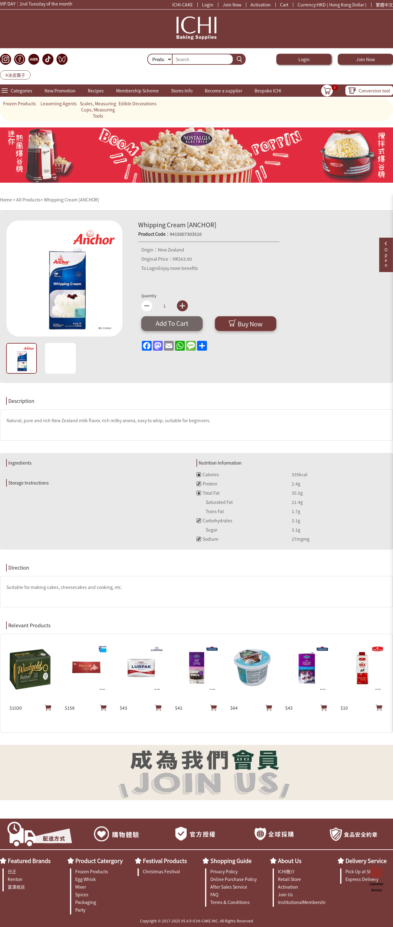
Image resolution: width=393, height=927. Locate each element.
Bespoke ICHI (268, 91)
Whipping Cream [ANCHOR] (71, 200)
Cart (284, 5)
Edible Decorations (138, 103)
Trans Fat (210, 511)
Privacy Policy (224, 871)
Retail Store (289, 879)
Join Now (232, 5)
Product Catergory (99, 861)
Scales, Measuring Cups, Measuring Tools (98, 109)
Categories (21, 91)
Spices (81, 894)
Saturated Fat (214, 502)
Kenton (15, 879)
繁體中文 (384, 5)
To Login (149, 268)
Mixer (80, 887)
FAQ (214, 894)
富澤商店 (16, 887)
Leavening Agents (59, 103)
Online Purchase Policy (233, 879)
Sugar (206, 530)
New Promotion (60, 91)
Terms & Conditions (230, 902)
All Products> (29, 200)
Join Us (285, 894)
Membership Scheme (137, 91)
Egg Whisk (85, 879)
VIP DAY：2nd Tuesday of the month (36, 4)
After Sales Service (228, 887)
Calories (207, 474)
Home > (8, 200)
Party (80, 910)
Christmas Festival (161, 871)
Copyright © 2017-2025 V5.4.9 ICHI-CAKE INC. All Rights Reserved (196, 920)
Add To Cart (172, 323)
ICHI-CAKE (182, 5)
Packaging (85, 902)
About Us (289, 861)
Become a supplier (223, 91)
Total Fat (208, 493)
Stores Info (182, 91)
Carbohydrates (214, 520)
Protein (206, 484)
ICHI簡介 (286, 871)
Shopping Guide (230, 861)
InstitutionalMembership (301, 902)
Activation (261, 5)
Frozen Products (19, 103)
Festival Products (165, 861)
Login (207, 5)
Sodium (207, 539)
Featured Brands (29, 861)
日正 (12, 871)
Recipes (96, 91)
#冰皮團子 (15, 75)
